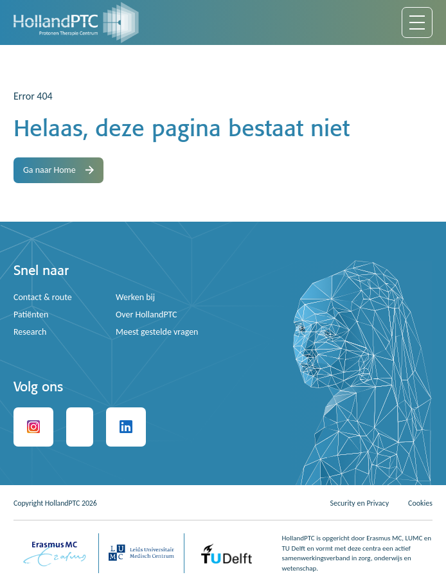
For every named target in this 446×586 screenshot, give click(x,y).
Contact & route (42, 297)
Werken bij (135, 297)
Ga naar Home (58, 169)
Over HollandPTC (146, 314)
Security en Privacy (359, 503)
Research (29, 331)
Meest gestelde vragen (157, 331)
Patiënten (30, 314)
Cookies (420, 503)
